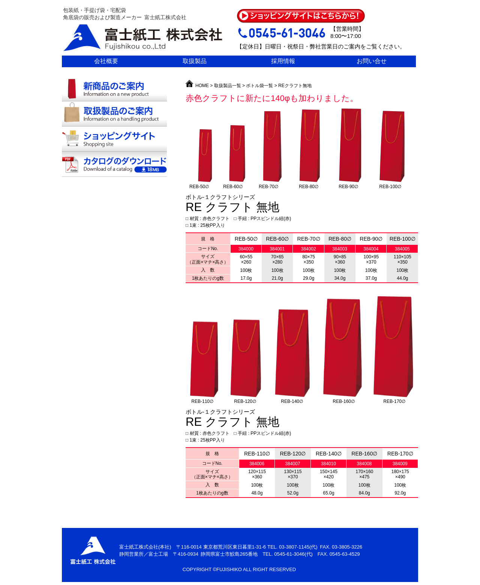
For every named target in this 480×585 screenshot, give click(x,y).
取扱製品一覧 (227, 85)
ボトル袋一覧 (259, 85)
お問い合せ (372, 61)
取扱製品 (195, 61)
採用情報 (283, 61)
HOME (198, 85)
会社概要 (106, 61)
